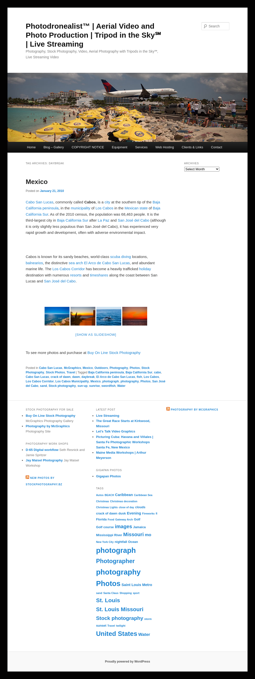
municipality (80, 208)
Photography (119, 368)
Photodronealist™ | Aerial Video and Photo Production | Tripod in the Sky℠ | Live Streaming (93, 35)
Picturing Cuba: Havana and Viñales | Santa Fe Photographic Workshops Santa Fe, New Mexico (124, 442)
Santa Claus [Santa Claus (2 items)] (111, 593)
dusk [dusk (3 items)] (122, 513)
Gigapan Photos (108, 476)
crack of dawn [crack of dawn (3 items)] (107, 513)
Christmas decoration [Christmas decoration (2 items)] (123, 501)
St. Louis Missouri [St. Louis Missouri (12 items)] (119, 609)
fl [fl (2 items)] (156, 513)
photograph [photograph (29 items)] (116, 550)
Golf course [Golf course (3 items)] (105, 527)
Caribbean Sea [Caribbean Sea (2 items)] (143, 495)
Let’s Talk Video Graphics (115, 431)
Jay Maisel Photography (44, 460)
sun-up (82, 386)
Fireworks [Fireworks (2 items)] (148, 513)
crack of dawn (60, 377)
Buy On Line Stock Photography (113, 352)
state (143, 208)
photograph (110, 381)
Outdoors (101, 368)
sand (43, 386)
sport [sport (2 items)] (136, 593)
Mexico (37, 181)
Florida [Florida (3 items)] (101, 519)
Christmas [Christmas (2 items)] (102, 501)
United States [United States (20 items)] (116, 633)
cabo (157, 372)
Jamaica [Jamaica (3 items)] (139, 527)
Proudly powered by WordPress (127, 661)
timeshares (99, 275)
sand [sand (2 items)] (99, 593)
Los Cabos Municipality (72, 381)
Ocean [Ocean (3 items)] (133, 542)
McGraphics (72, 368)
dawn (76, 377)
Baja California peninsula (106, 372)
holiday (145, 269)
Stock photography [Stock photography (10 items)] (119, 618)
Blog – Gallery (54, 147)
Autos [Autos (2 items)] (100, 495)
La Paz (104, 220)
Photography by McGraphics (48, 426)
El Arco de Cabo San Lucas (107, 263)
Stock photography (62, 386)
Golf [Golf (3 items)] (137, 519)
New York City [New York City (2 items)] (105, 541)
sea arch (76, 263)
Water (121, 386)
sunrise (94, 386)
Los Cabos (104, 208)
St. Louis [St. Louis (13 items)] (108, 600)
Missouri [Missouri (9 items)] (133, 534)
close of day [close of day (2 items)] (126, 507)
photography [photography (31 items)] (118, 572)
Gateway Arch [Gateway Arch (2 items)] (124, 519)
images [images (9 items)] (123, 526)
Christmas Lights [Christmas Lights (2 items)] (107, 507)
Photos (135, 368)
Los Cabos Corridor (69, 269)
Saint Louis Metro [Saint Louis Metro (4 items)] (137, 585)
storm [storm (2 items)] (148, 618)
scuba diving (120, 257)
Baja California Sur (72, 220)
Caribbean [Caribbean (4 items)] (124, 495)
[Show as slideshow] (95, 335)
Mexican (131, 208)
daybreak (88, 377)
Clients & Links (192, 147)
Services (141, 147)
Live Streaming (107, 416)
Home (31, 147)
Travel (70, 372)
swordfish (108, 386)
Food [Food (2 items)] (111, 519)
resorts (76, 275)
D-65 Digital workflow (42, 450)
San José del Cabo (133, 220)
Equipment (119, 147)
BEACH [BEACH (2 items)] (109, 495)
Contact (216, 147)
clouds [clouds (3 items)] (140, 507)
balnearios (34, 263)
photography (130, 381)
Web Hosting (164, 147)
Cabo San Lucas (39, 202)
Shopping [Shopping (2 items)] (126, 593)
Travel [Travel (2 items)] (111, 625)
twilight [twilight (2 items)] (120, 625)
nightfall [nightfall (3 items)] (121, 542)
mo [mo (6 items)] (148, 534)
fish (139, 377)
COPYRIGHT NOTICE (88, 147)
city (107, 202)
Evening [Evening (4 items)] (134, 513)
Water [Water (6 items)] (144, 634)
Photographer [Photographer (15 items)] (115, 561)
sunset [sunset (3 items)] (101, 625)
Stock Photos (55, 372)
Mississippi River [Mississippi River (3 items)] (109, 535)
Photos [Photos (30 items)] (108, 584)
